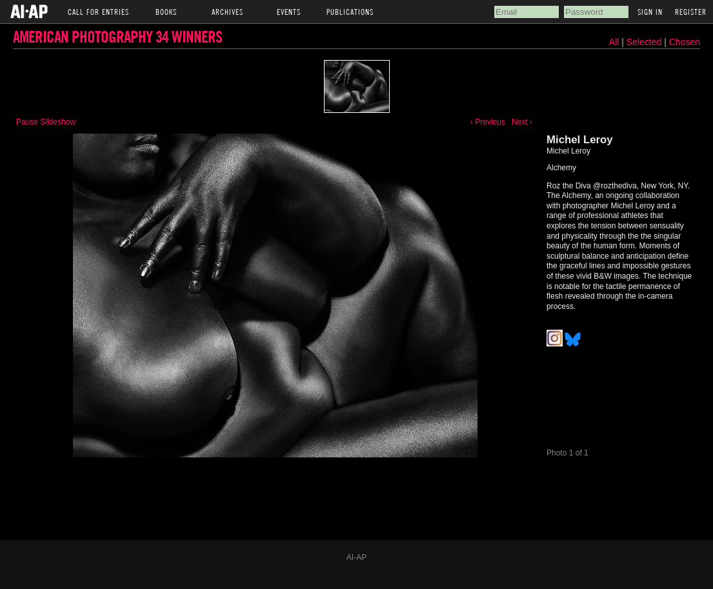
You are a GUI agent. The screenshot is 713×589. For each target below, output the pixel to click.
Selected (645, 42)
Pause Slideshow (45, 121)
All (614, 42)
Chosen (684, 42)
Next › (522, 121)
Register (691, 11)
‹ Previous (487, 121)
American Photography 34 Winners (117, 36)
